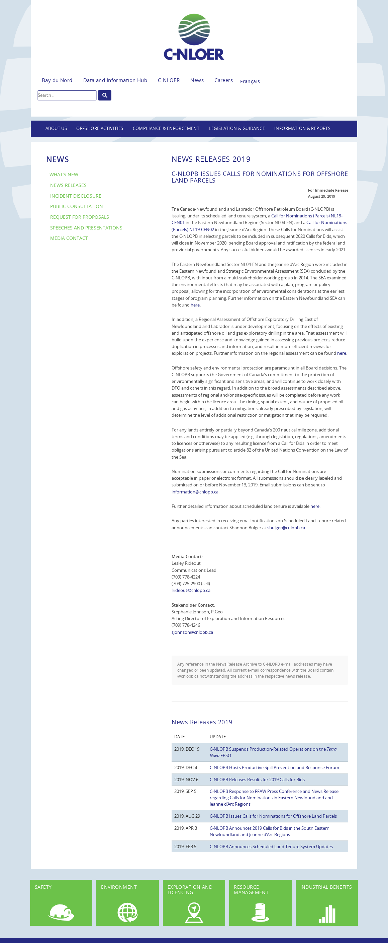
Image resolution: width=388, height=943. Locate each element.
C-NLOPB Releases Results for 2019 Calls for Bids (257, 780)
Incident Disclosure (75, 196)
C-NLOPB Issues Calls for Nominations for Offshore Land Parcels (273, 816)
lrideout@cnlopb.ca (191, 590)
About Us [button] (56, 128)
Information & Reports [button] (302, 128)
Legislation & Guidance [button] (237, 128)
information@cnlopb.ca (195, 492)
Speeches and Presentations (86, 227)
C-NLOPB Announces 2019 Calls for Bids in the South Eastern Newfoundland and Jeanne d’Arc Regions (269, 831)
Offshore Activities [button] (99, 128)
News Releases (68, 185)
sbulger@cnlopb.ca (286, 528)
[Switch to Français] (250, 79)
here (195, 305)
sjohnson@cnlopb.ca (192, 632)
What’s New (64, 174)
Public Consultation (76, 206)
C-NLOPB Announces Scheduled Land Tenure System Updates (271, 847)
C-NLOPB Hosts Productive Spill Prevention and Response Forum (274, 767)
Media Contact (69, 238)
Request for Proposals (79, 217)
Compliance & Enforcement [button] (166, 128)
